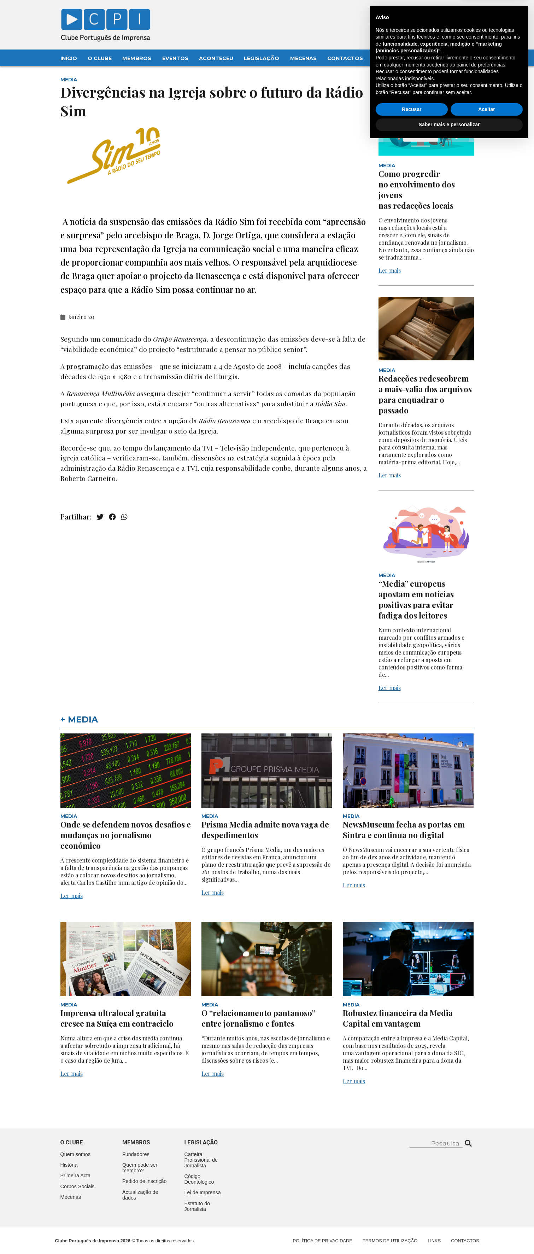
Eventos (175, 58)
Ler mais (390, 270)
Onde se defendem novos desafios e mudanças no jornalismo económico (125, 835)
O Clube (100, 58)
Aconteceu (216, 58)
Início (68, 58)
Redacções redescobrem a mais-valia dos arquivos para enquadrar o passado (425, 394)
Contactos (345, 58)
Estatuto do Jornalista (197, 1206)
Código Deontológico (199, 1179)
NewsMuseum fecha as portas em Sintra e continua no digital (404, 829)
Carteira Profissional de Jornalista (201, 1159)
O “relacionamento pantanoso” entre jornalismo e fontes (258, 1018)
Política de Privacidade (322, 1240)
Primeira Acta (75, 1175)
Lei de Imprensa (202, 1192)
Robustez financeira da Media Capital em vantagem (398, 1018)
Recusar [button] (411, 1219)
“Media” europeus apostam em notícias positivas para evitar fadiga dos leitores (416, 599)
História (69, 1165)
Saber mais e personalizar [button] (449, 1234)
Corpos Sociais (77, 1186)
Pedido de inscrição (144, 1181)
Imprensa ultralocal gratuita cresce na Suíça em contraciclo (117, 1018)
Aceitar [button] (486, 1219)
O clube (71, 1142)
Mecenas (303, 58)
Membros (136, 58)
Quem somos (75, 1154)
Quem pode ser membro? (139, 1167)
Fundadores (135, 1154)
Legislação (261, 58)
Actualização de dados (140, 1195)
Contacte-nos (453, 13)
